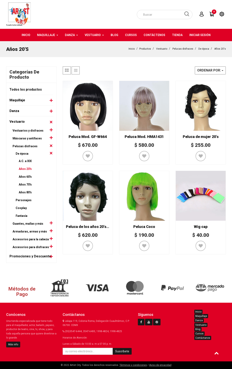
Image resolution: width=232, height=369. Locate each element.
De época (203, 48)
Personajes (24, 200)
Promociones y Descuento (30, 256)
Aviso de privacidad (160, 365)
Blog (197, 329)
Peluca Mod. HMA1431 (144, 136)
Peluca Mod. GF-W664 (88, 136)
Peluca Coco (144, 226)
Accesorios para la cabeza (31, 239)
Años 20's (220, 48)
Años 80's (25, 192)
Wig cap (200, 226)
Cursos (199, 333)
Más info (13, 344)
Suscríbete (122, 351)
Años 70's (25, 184)
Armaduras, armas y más (30, 231)
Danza (14, 111)
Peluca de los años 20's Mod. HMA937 (98, 226)
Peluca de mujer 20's (201, 136)
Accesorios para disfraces (31, 247)
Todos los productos (25, 89)
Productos (145, 48)
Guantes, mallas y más (28, 223)
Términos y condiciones (133, 365)
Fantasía (21, 215)
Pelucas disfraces (182, 48)
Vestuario (161, 48)
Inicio (132, 48)
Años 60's (25, 176)
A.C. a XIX (25, 160)
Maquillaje (17, 100)
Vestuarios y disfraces (28, 130)
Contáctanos (202, 337)
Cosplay (21, 207)
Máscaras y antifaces (27, 138)
